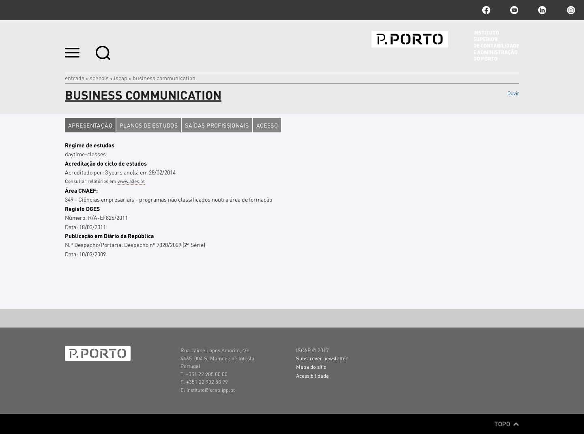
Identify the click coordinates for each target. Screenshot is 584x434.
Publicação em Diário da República (109, 235)
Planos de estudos (149, 125)
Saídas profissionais (217, 125)
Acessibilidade (312, 375)
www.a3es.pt (131, 181)
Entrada (74, 77)
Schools (99, 77)
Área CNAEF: (81, 190)
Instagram (570, 10)
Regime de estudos (89, 145)
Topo (506, 424)
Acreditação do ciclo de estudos (106, 163)
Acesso (267, 125)
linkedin (542, 10)
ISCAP (120, 77)
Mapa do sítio (311, 366)
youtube (514, 10)
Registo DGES (82, 208)
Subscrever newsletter (322, 358)
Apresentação (90, 125)
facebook (486, 10)
